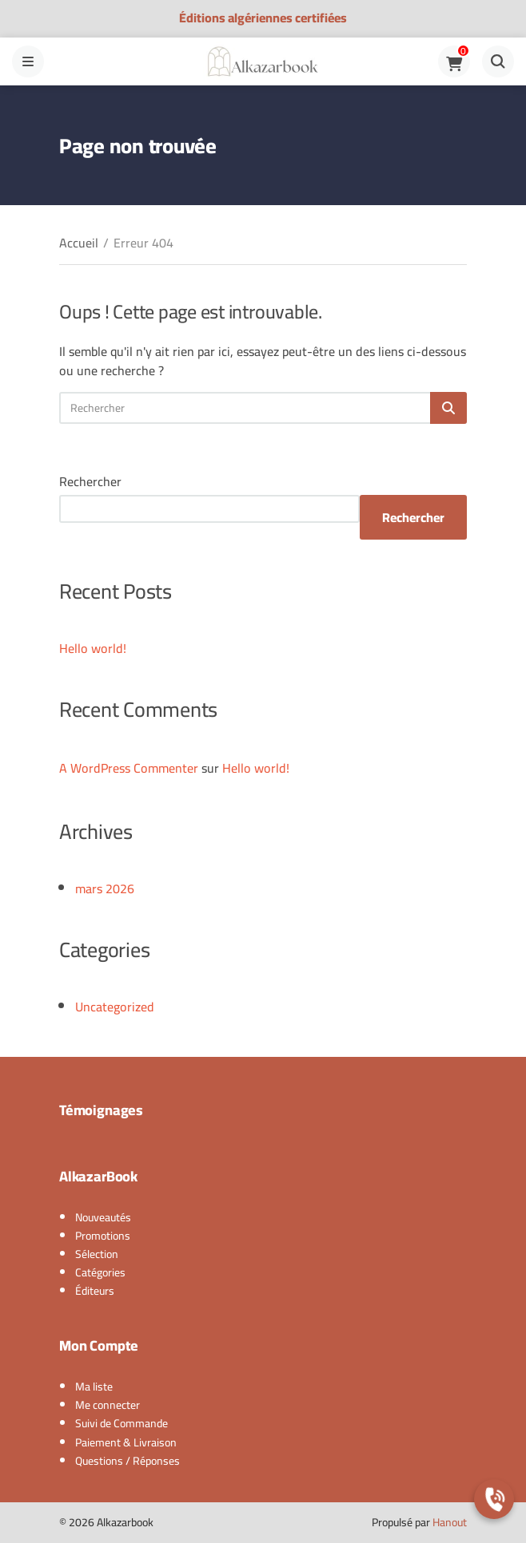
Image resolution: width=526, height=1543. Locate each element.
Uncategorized (114, 1007)
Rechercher (90, 481)
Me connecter (107, 1405)
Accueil (78, 243)
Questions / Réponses (127, 1460)
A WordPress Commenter (128, 768)
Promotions (102, 1235)
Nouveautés (103, 1217)
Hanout (449, 1522)
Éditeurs (94, 1290)
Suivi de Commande (121, 1423)
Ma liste (94, 1386)
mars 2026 (104, 888)
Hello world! (92, 648)
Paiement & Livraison (126, 1442)
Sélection (96, 1254)
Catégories (100, 1272)
